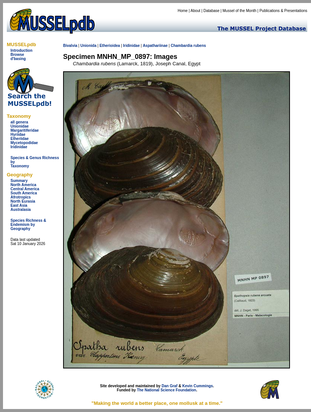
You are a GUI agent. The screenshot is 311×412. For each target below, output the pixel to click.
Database (212, 11)
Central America (25, 189)
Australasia (21, 210)
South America (24, 193)
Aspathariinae (155, 46)
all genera (19, 122)
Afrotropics (21, 197)
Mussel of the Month (240, 11)
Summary (19, 181)
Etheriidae (20, 139)
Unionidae (20, 126)
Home (183, 11)
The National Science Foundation (166, 390)
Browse (17, 55)
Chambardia (181, 46)
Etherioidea (110, 46)
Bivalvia (70, 46)
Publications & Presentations (283, 11)
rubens (199, 46)
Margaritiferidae (25, 130)
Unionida (88, 46)
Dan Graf (169, 386)
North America (23, 185)
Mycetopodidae (24, 143)
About (195, 11)
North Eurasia (23, 201)
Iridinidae (19, 147)
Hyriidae (18, 134)
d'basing (18, 59)
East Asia (19, 205)
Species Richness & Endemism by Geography (28, 224)
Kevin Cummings (197, 386)
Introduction (21, 50)
